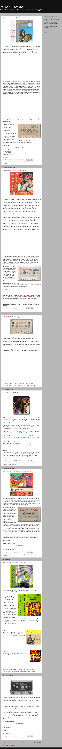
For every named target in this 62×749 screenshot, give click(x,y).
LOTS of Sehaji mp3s (10, 269)
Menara (4, 533)
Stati (33, 503)
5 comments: (21, 383)
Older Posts (37, 742)
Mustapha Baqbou (31, 671)
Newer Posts (6, 742)
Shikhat (24, 738)
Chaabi (18, 161)
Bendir (9, 161)
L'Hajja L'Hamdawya (28, 161)
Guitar (22, 161)
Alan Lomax (24, 425)
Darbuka (11, 738)
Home (22, 742)
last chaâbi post (24, 498)
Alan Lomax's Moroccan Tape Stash (13, 392)
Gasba (28, 310)
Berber (7, 671)
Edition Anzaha (20, 385)
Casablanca (14, 161)
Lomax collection (21, 337)
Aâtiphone (8, 554)
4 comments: (21, 308)
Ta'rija (30, 554)
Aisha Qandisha (9, 310)
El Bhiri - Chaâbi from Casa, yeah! (12, 317)
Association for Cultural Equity (10, 425)
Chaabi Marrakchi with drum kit (11, 678)
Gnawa (25, 462)
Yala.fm (12, 343)
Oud (25, 385)
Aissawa (8, 462)
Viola (35, 385)
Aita (7, 161)
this (32, 708)
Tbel (16, 464)
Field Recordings (19, 462)
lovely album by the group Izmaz (16, 621)
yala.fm (7, 266)
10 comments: (22, 669)
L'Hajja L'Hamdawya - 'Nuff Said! (12, 18)
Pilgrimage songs (10, 464)
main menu (12, 444)
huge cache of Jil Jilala (16, 653)
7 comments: (21, 159)
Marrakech (34, 462)
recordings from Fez (30, 452)
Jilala (31, 310)
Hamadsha (29, 462)
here (6, 157)
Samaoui (9, 220)
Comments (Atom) (12, 745)
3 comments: (21, 736)
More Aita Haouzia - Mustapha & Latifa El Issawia (17, 471)
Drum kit (24, 310)
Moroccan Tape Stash (12, 6)
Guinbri (24, 671)
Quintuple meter (30, 385)
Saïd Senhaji (36, 310)
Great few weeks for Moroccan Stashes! (14, 562)
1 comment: (21, 552)
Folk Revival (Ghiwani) (14, 671)
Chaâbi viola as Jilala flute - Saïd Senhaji (14, 170)
